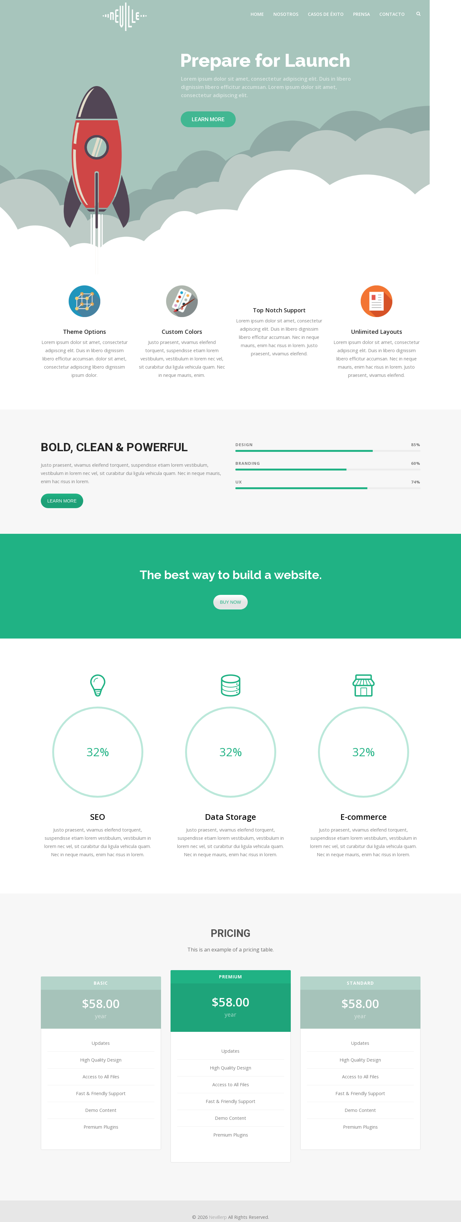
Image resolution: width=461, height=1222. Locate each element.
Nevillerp (218, 1217)
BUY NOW (230, 602)
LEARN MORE (62, 500)
